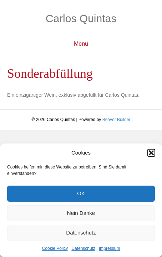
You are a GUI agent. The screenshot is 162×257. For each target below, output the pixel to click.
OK (81, 193)
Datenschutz (81, 233)
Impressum (109, 248)
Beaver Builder (116, 119)
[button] (151, 152)
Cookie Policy (55, 248)
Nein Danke (81, 213)
